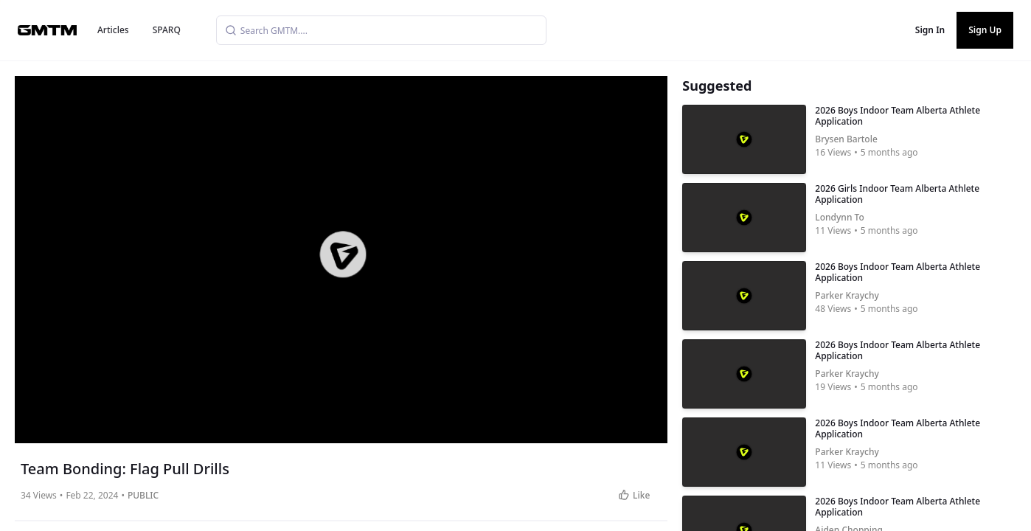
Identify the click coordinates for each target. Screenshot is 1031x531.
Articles (113, 30)
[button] (342, 254)
